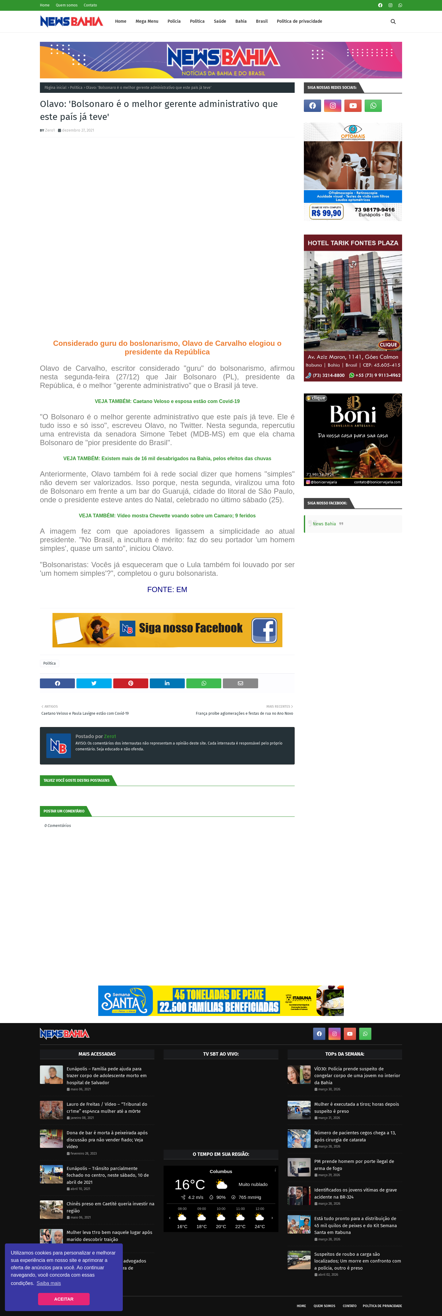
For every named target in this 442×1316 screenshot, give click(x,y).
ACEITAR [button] (64, 1299)
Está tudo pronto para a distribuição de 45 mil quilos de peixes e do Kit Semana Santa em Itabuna (355, 1225)
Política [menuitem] (197, 21)
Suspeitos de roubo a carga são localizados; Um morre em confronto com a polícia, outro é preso (357, 1261)
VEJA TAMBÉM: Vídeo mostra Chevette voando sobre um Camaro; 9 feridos (167, 515)
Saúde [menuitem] (220, 21)
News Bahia (324, 524)
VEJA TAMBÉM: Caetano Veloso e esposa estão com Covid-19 (167, 401)
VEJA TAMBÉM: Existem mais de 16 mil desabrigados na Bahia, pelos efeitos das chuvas (167, 458)
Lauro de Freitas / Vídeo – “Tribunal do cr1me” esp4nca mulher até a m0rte (107, 1107)
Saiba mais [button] (49, 1283)
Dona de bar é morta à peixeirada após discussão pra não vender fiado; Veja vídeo (107, 1139)
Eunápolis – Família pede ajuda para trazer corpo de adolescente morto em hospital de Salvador (107, 1075)
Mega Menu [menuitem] (147, 21)
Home (45, 5)
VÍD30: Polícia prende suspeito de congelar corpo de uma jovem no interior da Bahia (357, 1075)
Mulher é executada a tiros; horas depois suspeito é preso (356, 1107)
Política (76, 87)
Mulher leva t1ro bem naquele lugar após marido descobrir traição (109, 1236)
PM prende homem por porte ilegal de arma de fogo (354, 1165)
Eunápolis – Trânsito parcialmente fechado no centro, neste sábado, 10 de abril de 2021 (108, 1175)
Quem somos (67, 5)
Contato (90, 5)
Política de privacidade (382, 1306)
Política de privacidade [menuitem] (299, 21)
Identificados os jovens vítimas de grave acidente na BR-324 (355, 1193)
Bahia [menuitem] (241, 21)
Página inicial (56, 87)
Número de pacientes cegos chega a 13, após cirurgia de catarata (355, 1136)
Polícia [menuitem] (174, 21)
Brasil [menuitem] (262, 21)
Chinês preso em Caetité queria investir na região (110, 1207)
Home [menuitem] (120, 21)
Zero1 (50, 130)
